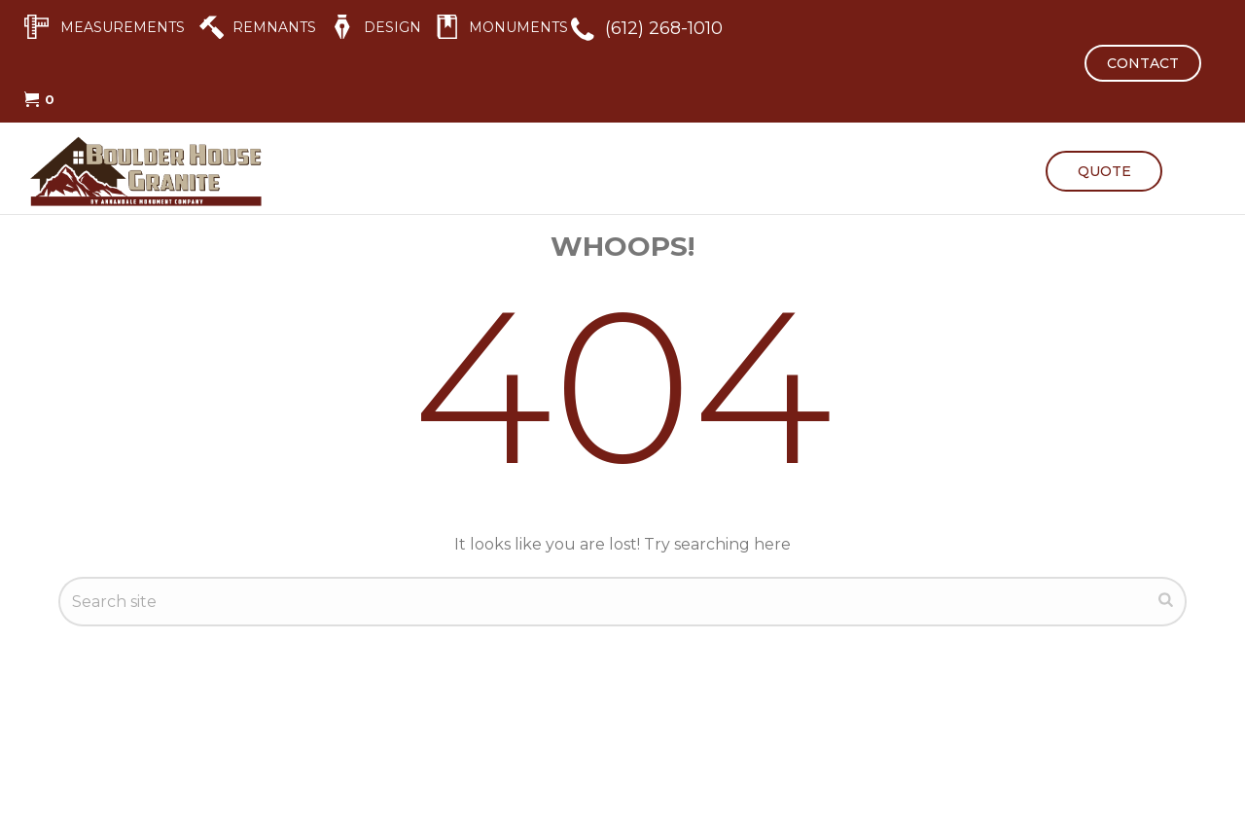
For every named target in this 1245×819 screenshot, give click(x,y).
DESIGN (392, 27)
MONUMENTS (518, 27)
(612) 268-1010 (664, 28)
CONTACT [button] (1143, 63)
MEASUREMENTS (122, 27)
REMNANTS (274, 27)
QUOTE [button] (1104, 171)
